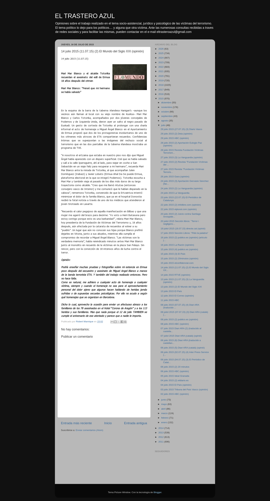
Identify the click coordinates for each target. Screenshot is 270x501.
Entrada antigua (135, 423)
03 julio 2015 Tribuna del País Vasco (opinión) (184, 389)
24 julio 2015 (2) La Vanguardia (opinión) (182, 188)
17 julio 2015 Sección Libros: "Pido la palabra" (184, 233)
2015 (161, 98)
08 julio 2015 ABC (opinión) (175, 324)
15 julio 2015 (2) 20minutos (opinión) (179, 258)
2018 (161, 85)
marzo (164, 413)
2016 (161, 94)
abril (163, 409)
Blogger (158, 492)
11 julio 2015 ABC (170, 300)
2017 (161, 89)
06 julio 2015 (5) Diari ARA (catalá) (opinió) (183, 347)
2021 (161, 71)
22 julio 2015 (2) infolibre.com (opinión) (181, 204)
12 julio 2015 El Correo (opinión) (177, 295)
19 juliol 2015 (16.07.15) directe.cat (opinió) (183, 228)
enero (164, 422)
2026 (161, 49)
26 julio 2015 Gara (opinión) (175, 176)
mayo (164, 404)
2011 (161, 441)
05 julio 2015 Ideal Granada (175, 376)
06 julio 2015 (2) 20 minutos (175, 367)
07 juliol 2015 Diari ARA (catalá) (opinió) (181, 336)
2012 (161, 437)
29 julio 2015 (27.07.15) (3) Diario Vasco (181, 129)
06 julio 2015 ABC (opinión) (175, 371)
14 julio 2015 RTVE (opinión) (175, 275)
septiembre (167, 116)
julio (163, 125)
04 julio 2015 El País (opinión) (176, 385)
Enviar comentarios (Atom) (89, 430)
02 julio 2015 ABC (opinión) (175, 394)
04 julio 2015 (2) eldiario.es (175, 380)
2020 (161, 76)
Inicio (108, 423)
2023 (161, 62)
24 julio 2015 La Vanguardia (175, 193)
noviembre (167, 107)
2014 (161, 428)
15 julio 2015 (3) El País (173, 254)
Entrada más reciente (76, 423)
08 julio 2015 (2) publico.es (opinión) (179, 319)
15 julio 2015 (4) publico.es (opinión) (179, 249)
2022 (161, 67)
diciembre (166, 102)
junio (164, 399)
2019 (161, 80)
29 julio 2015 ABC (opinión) (175, 138)
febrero (165, 417)
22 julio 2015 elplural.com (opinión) (179, 209)
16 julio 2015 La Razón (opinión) (177, 245)
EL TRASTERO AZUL (85, 15)
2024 (161, 57)
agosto (165, 120)
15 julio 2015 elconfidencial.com (177, 263)
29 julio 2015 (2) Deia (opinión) (177, 133)
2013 (161, 432)
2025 (161, 53)
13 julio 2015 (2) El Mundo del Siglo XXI (181, 286)
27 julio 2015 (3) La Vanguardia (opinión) (182, 157)
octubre (165, 111)
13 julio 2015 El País (171, 291)
